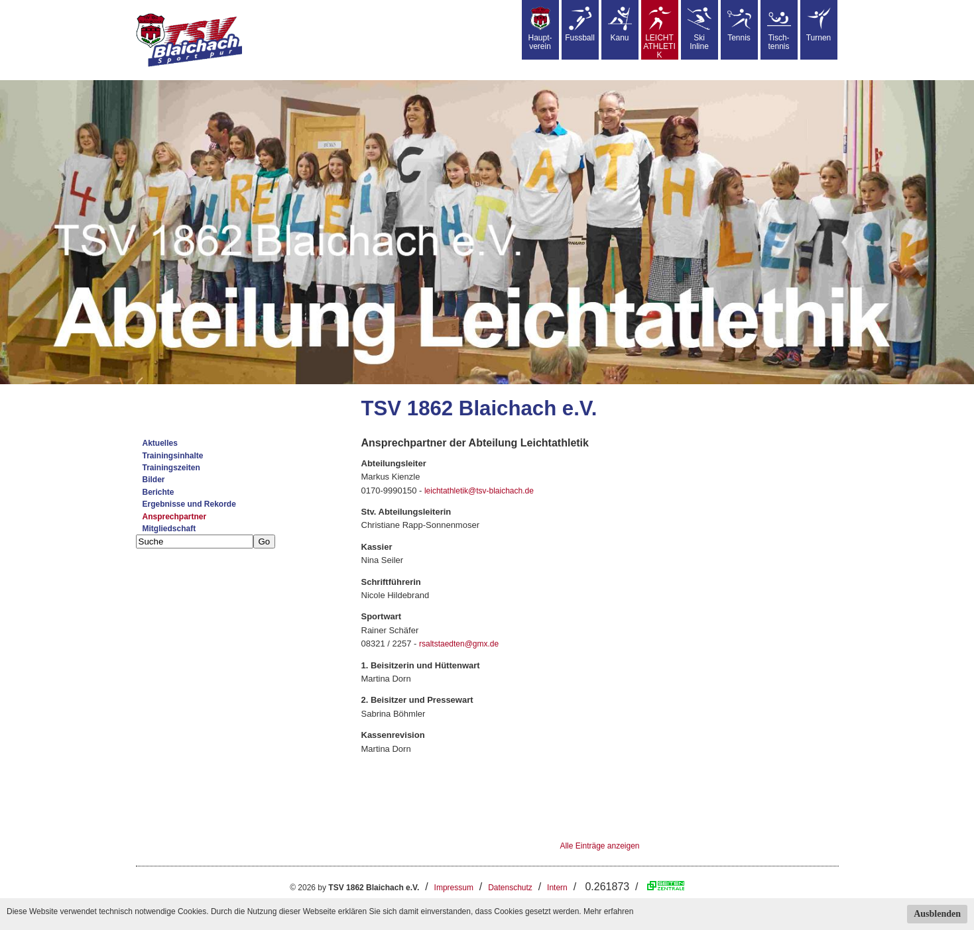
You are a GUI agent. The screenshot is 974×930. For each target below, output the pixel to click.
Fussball (580, 24)
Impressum (453, 887)
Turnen (818, 24)
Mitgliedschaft (169, 528)
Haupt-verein (540, 29)
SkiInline (699, 29)
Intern (557, 887)
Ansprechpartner (175, 516)
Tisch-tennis (779, 29)
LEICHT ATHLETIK (659, 33)
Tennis (739, 24)
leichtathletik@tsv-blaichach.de (479, 490)
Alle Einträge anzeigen (599, 846)
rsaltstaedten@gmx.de (459, 643)
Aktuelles (160, 443)
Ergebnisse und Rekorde (189, 504)
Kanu (620, 24)
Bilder (154, 479)
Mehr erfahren (608, 911)
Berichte (158, 492)
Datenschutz (510, 887)
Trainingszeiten (171, 467)
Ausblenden (937, 914)
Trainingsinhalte (173, 455)
